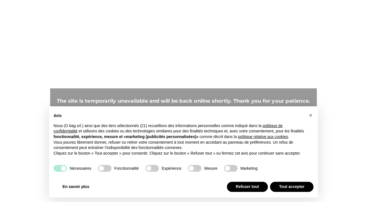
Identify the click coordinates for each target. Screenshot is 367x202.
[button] (310, 115)
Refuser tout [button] (247, 186)
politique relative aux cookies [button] (263, 136)
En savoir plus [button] (75, 186)
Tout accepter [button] (292, 186)
